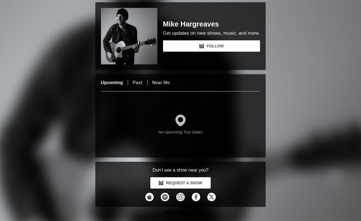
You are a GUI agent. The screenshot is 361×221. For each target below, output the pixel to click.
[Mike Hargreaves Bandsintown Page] (132, 36)
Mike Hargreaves (191, 24)
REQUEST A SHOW (180, 183)
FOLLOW (211, 46)
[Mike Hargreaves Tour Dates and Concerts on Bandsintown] (180, 213)
